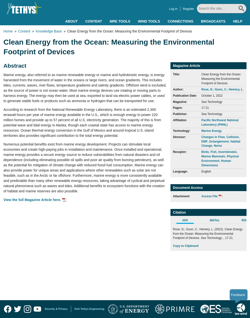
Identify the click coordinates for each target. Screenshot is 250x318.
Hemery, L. (236, 89)
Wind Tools (149, 21)
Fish (214, 152)
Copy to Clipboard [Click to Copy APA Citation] (185, 246)
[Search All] (222, 8)
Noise (218, 145)
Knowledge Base (49, 31)
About (71, 21)
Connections (180, 21)
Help (237, 21)
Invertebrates (227, 152)
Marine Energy (211, 131)
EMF (204, 141)
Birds (205, 152)
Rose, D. (207, 89)
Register (189, 9)
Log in (174, 9)
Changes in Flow (213, 137)
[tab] (187, 221)
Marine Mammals (213, 156)
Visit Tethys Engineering (89, 308)
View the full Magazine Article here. (32, 200)
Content (93, 21)
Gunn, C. (221, 89)
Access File (209, 196)
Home (8, 31)
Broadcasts (213, 21)
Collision (232, 137)
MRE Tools (120, 21)
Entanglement (219, 141)
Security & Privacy (56, 308)
